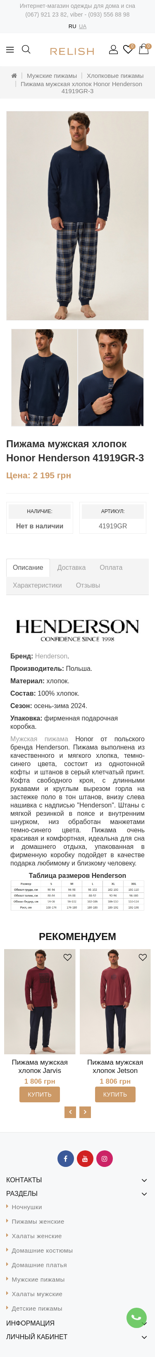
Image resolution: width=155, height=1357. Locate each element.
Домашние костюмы (42, 1250)
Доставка (71, 567)
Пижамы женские (38, 1221)
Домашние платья (39, 1264)
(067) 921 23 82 (46, 14)
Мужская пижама (39, 738)
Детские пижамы (37, 1308)
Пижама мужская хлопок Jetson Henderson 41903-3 (115, 1070)
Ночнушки (27, 1206)
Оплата (111, 567)
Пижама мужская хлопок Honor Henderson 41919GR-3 (81, 87)
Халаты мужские (37, 1293)
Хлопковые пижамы (115, 75)
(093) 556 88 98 (108, 14)
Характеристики (37, 585)
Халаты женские (37, 1235)
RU (72, 26)
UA (82, 26)
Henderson (51, 656)
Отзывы (88, 585)
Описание (28, 567)
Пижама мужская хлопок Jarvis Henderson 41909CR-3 (40, 1074)
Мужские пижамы (52, 75)
